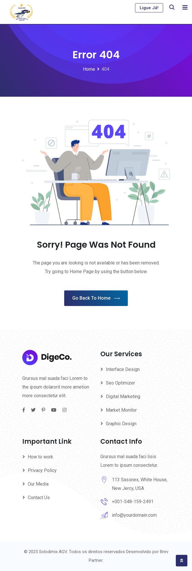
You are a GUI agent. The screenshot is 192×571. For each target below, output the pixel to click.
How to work (40, 457)
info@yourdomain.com (134, 515)
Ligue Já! (149, 7)
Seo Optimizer (120, 383)
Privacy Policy (42, 470)
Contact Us (39, 497)
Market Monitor (121, 410)
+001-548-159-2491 (133, 501)
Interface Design (123, 369)
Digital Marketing (123, 396)
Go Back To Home (96, 298)
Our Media (38, 484)
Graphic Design (121, 423)
